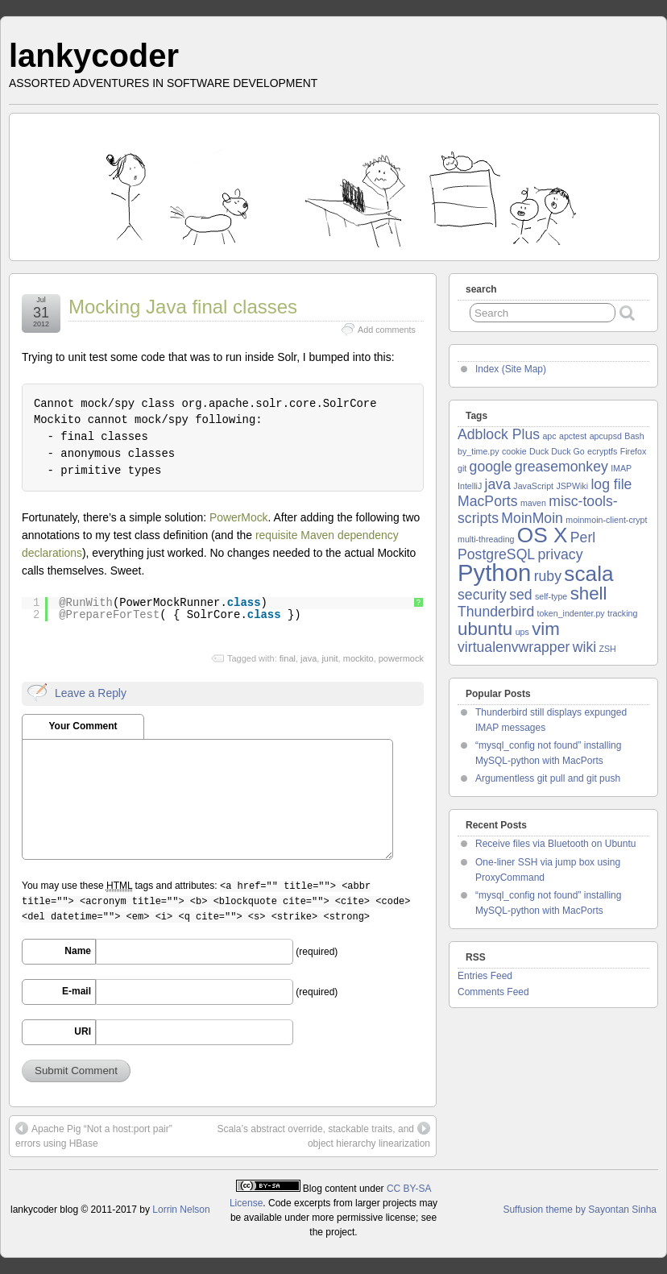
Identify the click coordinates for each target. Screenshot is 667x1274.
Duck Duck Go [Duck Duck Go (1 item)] (557, 451)
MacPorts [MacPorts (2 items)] (488, 501)
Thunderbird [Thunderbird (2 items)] (496, 612)
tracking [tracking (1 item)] (622, 613)
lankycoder (94, 55)
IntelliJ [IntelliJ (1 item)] (470, 486)
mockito (358, 658)
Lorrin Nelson (180, 1209)
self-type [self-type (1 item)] (551, 596)
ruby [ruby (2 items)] (547, 576)
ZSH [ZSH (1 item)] (607, 649)
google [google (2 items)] (491, 467)
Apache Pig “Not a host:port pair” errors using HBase (93, 1135)
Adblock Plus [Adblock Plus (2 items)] (499, 434)
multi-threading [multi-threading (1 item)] (486, 539)
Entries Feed (485, 975)
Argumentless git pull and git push (547, 778)
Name (77, 951)
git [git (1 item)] (462, 468)
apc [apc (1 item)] (549, 436)
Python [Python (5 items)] (494, 572)
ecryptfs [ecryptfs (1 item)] (602, 451)
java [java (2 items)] (498, 484)
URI (82, 1031)
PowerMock (238, 517)
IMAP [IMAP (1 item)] (621, 468)
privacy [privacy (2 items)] (560, 554)
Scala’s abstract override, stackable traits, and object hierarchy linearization (323, 1135)
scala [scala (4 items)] (588, 574)
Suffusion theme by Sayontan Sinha (580, 1209)
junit (329, 658)
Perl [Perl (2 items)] (582, 537)
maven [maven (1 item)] (533, 503)
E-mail (76, 991)
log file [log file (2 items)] (611, 484)
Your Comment (82, 726)
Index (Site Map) (510, 369)
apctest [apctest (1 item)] (572, 436)
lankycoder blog (44, 1209)
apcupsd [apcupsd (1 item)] (606, 436)
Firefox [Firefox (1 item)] (633, 451)
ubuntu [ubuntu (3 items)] (485, 629)
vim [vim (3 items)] (546, 629)
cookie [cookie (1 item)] (514, 451)
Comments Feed (493, 992)
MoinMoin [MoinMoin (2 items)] (532, 518)
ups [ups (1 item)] (522, 632)
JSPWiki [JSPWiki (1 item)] (572, 486)
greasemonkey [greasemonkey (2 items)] (561, 467)
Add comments (387, 329)
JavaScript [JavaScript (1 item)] (533, 486)
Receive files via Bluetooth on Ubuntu (555, 843)
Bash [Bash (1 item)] (634, 436)
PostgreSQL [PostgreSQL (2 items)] (496, 554)
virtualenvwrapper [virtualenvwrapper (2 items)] (514, 647)
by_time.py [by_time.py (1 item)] (478, 451)
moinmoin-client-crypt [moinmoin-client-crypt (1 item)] (606, 520)
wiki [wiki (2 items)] (584, 647)
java (308, 658)
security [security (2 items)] (482, 595)
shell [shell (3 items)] (588, 593)
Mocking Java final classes (182, 306)
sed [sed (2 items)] (520, 595)
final (288, 658)
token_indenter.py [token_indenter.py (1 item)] (571, 613)
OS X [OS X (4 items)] (542, 535)
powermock (401, 658)
